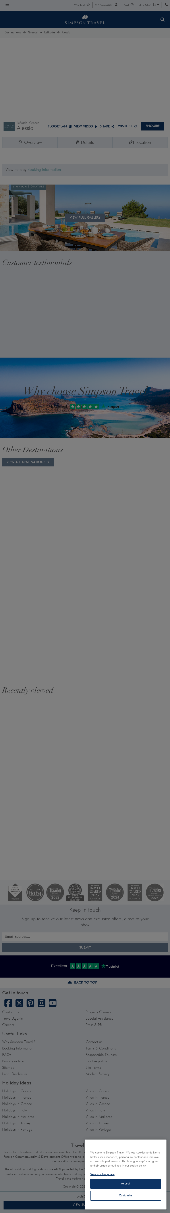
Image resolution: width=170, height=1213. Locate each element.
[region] (125, 1174)
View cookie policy (102, 1174)
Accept (125, 1183)
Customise (126, 1195)
